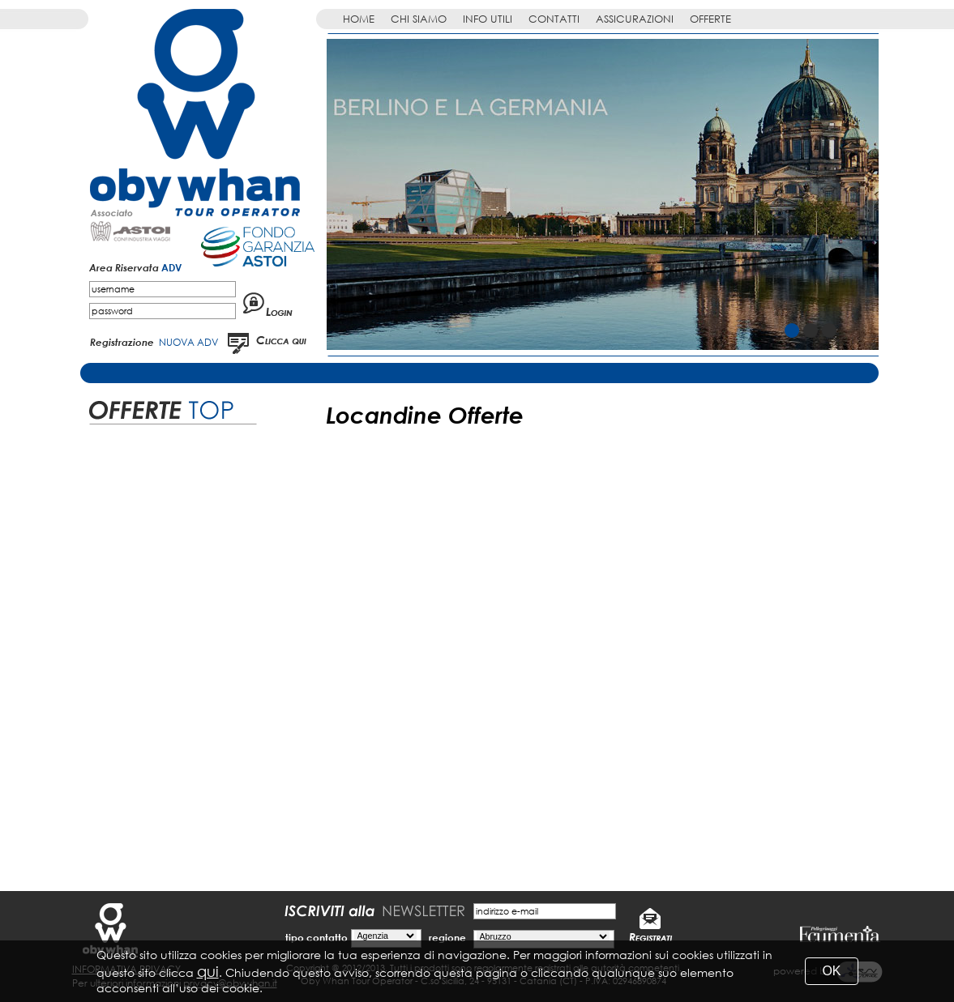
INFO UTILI (487, 19)
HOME (358, 19)
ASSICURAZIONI (635, 19)
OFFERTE (710, 19)
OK (831, 971)
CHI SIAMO (419, 19)
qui (208, 971)
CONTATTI (554, 19)
